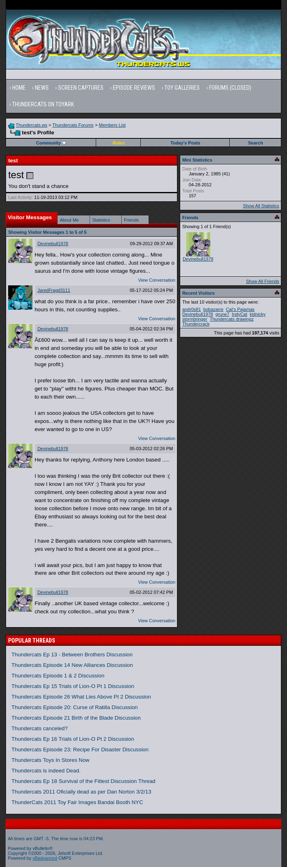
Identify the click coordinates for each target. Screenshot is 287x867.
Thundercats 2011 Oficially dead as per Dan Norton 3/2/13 (81, 792)
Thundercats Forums (72, 125)
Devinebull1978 (52, 243)
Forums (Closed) (230, 87)
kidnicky (257, 314)
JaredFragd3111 (53, 290)
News (42, 87)
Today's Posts (185, 142)
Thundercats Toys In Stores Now (50, 760)
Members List (112, 125)
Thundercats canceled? (39, 728)
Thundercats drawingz (232, 319)
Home (19, 87)
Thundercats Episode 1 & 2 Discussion (57, 676)
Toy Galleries (182, 87)
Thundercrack (195, 323)
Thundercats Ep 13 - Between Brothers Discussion (72, 654)
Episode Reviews (134, 87)
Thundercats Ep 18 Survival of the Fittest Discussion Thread (83, 781)
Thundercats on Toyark (43, 104)
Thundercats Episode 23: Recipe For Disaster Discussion (80, 749)
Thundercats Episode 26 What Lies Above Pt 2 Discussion (81, 697)
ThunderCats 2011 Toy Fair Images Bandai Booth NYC (77, 802)
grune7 (222, 314)
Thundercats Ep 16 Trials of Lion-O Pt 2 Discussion (72, 739)
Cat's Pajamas (240, 309)
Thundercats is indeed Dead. (45, 771)
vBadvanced (44, 858)
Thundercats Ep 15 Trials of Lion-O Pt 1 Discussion (72, 686)
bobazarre (213, 309)
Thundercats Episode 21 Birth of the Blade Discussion (76, 718)
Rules (118, 142)
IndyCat (239, 314)
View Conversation (156, 280)
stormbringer (194, 319)
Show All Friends (262, 281)
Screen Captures (81, 87)
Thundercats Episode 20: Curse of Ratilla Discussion (74, 707)
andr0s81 (191, 309)
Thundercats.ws (31, 125)
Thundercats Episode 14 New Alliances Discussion (72, 665)
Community (51, 142)
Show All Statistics (261, 205)
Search (255, 142)
